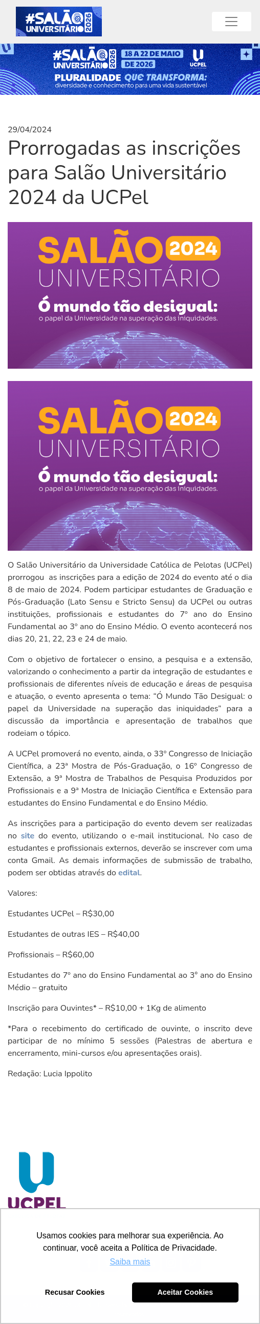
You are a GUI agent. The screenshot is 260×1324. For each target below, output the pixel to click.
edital (129, 872)
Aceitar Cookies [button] (185, 1292)
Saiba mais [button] (130, 1261)
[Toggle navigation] (231, 21)
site (28, 835)
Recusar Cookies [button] (75, 1292)
